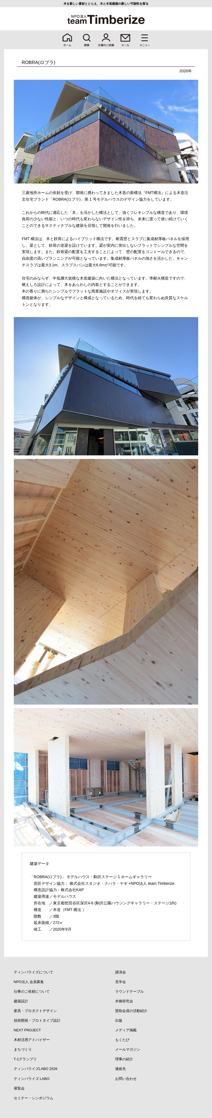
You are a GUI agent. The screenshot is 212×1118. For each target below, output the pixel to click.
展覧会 (19, 1088)
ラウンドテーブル (129, 991)
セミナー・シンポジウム (33, 1098)
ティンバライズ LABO (31, 1079)
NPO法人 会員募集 (29, 982)
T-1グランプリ (25, 1059)
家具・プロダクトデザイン (35, 1011)
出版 (118, 1020)
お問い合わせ (126, 1079)
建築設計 (21, 1001)
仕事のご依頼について (32, 991)
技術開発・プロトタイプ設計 (37, 1020)
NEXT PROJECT (27, 1030)
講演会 (120, 972)
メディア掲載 (126, 1030)
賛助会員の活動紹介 (131, 1011)
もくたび (122, 1040)
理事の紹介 (124, 1059)
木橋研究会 (124, 1001)
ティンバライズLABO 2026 (35, 1069)
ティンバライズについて (33, 972)
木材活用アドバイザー (32, 1040)
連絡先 (120, 1069)
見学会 (120, 982)
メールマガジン (127, 1049)
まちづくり (23, 1049)
